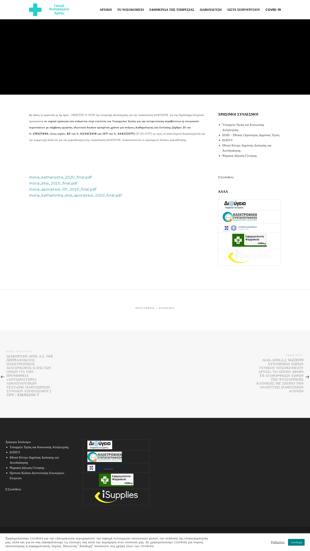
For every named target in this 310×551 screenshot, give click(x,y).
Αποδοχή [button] (296, 542)
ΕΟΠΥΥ (227, 140)
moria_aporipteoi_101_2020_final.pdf (63, 189)
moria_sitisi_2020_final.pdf (53, 183)
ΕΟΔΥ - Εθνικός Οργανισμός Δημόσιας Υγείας (251, 135)
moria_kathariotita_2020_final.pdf (60, 177)
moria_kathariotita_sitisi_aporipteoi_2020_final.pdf (75, 195)
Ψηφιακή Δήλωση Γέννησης (239, 156)
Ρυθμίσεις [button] (278, 542)
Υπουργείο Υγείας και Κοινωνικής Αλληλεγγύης (39, 447)
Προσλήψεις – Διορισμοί (154, 307)
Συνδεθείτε (226, 177)
